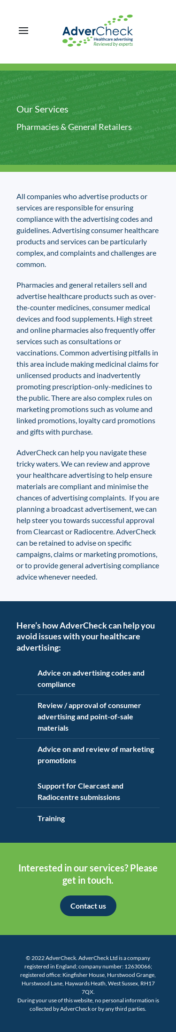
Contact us (88, 905)
